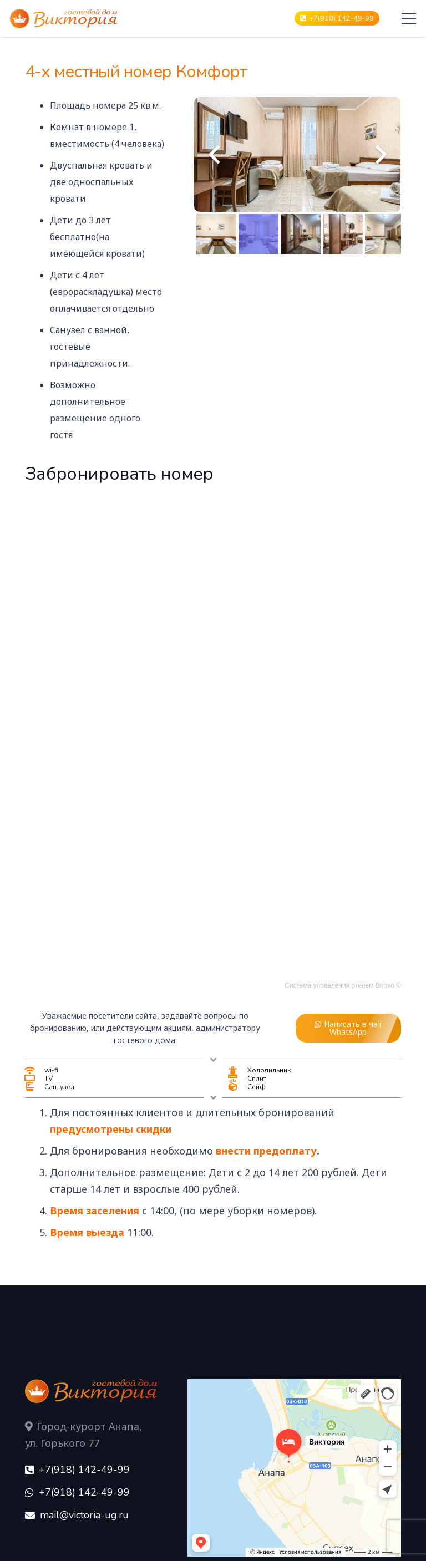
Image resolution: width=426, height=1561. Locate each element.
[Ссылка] (64, 18)
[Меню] (409, 18)
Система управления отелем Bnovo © (343, 985)
